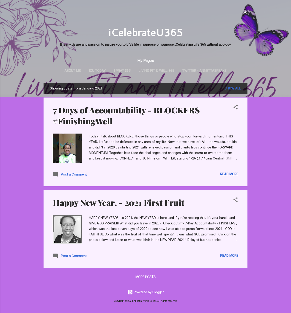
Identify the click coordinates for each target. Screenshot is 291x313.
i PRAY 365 (122, 71)
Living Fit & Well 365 (156, 71)
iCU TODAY (97, 71)
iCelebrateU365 (145, 32)
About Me (72, 71)
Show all (233, 88)
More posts (145, 277)
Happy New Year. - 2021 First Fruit (118, 202)
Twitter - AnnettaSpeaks (204, 71)
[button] (235, 108)
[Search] (244, 13)
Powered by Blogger (145, 292)
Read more (229, 174)
